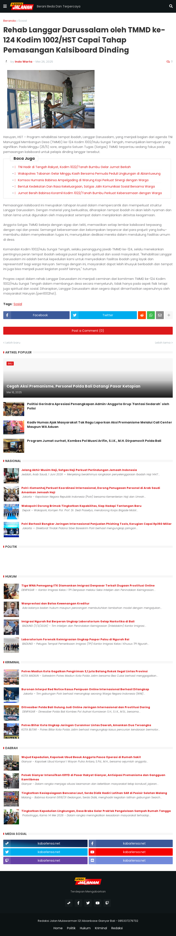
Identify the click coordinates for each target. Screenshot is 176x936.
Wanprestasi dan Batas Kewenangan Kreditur (55, 603)
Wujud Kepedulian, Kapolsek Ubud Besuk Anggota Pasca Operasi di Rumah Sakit (81, 757)
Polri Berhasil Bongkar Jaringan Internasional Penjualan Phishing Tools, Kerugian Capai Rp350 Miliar (96, 524)
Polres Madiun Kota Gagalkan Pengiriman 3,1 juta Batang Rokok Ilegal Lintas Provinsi (84, 671)
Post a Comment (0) (88, 330)
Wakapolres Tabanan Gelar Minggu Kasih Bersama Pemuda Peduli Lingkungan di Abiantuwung (89, 173)
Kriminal (101, 928)
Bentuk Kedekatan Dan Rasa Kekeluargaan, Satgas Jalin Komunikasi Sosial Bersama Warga (86, 186)
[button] (5, 6)
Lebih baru (12, 342)
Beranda (9, 21)
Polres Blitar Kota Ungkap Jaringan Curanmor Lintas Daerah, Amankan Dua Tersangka (86, 725)
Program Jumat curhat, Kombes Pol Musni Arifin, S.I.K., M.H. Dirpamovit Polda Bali (94, 441)
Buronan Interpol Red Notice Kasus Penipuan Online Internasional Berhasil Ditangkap (85, 689)
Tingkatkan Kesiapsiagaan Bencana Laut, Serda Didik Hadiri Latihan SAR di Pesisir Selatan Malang (94, 793)
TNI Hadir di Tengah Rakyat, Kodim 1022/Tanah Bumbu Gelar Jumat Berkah (74, 167)
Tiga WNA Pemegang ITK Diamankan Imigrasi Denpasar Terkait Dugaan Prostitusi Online (88, 585)
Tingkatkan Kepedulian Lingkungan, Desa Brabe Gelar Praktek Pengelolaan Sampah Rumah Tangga (96, 811)
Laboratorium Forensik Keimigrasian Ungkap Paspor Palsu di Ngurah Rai (75, 639)
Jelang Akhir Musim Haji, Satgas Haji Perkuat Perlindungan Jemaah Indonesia (79, 470)
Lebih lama (163, 342)
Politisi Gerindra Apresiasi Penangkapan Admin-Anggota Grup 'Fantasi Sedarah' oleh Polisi (98, 406)
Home (58, 928)
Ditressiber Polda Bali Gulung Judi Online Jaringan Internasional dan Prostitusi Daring (85, 707)
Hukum (85, 928)
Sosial (22, 21)
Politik (71, 928)
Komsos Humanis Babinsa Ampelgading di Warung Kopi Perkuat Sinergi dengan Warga (83, 180)
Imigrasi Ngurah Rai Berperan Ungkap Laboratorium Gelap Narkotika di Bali (78, 621)
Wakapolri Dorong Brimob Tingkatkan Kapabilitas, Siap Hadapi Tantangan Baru (81, 506)
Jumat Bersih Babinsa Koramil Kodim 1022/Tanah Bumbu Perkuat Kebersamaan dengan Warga (90, 193)
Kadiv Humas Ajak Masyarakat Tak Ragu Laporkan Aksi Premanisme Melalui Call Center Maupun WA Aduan (99, 424)
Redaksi (117, 928)
